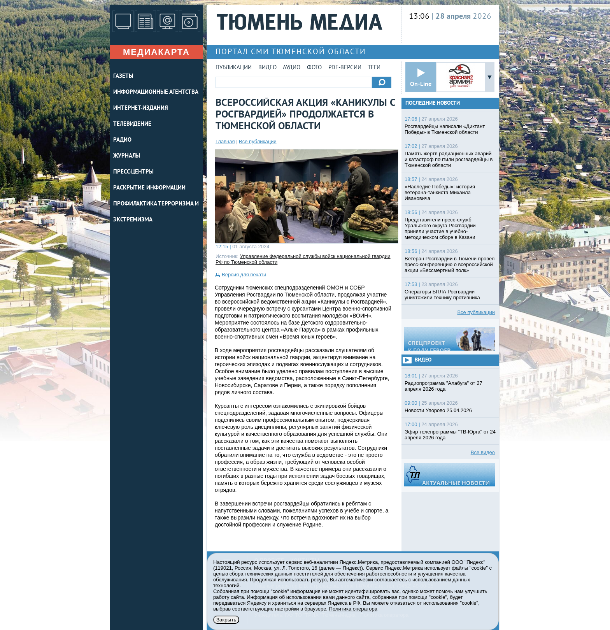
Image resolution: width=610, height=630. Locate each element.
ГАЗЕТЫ (123, 76)
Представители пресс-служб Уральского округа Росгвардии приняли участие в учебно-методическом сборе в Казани (440, 228)
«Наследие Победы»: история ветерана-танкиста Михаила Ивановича (440, 192)
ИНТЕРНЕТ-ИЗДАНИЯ (140, 108)
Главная (225, 141)
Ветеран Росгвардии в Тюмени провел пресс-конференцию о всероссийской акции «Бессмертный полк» (449, 264)
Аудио (291, 68)
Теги (374, 68)
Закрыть (226, 620)
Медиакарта (156, 52)
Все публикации (258, 141)
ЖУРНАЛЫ (126, 156)
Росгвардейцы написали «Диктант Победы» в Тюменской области (445, 129)
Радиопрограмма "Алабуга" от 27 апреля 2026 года (443, 386)
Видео (267, 68)
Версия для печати (244, 274)
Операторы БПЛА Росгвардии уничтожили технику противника (442, 294)
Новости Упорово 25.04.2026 (438, 410)
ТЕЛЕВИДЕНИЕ (132, 124)
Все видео (483, 452)
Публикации (234, 68)
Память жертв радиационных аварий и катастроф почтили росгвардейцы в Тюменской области (449, 159)
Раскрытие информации (149, 188)
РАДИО (122, 140)
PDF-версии (344, 68)
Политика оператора (353, 609)
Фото (314, 68)
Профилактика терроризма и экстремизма (156, 212)
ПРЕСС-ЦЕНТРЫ (133, 172)
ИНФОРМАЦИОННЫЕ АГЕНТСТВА (155, 92)
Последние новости (432, 103)
